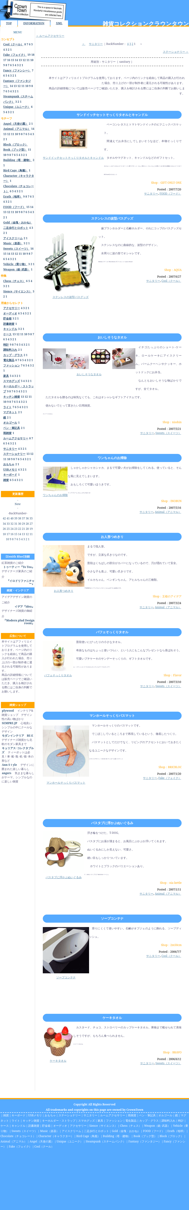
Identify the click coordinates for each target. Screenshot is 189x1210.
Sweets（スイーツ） (168, 433)
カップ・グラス (149, 1121)
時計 (181, 1121)
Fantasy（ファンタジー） (144, 1141)
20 (27, 529)
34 (4, 524)
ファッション (114, 1121)
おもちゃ (50, 1115)
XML (59, 23)
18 (32, 55)
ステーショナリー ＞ (176, 52)
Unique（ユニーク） (70, 1141)
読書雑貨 (33, 1126)
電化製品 (130, 1121)
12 (24, 60)
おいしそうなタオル (112, 337)
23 (15, 529)
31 (15, 524)
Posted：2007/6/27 (169, 277)
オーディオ (60, 1126)
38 (19, 518)
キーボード (18, 1115)
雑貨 (6, 1115)
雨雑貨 (132, 1115)
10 (32, 60)
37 (23, 518)
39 (15, 518)
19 (29, 55)
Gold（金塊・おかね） (126, 1131)
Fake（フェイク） (169, 778)
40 (11, 518)
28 (27, 524)
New (18, 504)
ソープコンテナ (112, 918)
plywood (8, 711)
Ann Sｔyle (9, 765)
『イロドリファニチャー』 (20, 582)
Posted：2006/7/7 (170, 952)
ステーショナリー (70, 1115)
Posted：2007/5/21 (169, 429)
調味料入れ (168, 1121)
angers (6, 773)
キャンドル (18, 1126)
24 (11, 529)
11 (28, 60)
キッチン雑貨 (31, 1121)
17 (4, 60)
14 (16, 60)
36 (27, 518)
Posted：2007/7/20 (169, 189)
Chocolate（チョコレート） (18, 1136)
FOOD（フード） (170, 193)
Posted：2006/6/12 (169, 1059)
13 (20, 60)
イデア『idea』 (24, 606)
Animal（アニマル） (168, 512)
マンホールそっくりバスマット (112, 715)
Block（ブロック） (171, 1136)
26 (4, 529)
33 (7, 524)
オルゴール (165, 1115)
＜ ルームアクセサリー (50, 36)
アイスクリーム (71, 1131)
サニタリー (96, 44)
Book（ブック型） (145, 1136)
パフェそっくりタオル (112, 632)
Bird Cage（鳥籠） (88, 1136)
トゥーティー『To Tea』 (18, 567)
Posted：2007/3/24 (169, 603)
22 (19, 529)
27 (31, 524)
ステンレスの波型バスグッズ (112, 218)
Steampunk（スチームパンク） (106, 1141)
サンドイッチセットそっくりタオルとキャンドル (112, 114)
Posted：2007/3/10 (169, 682)
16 (8, 60)
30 (19, 524)
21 (23, 529)
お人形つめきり (112, 536)
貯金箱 (46, 1126)
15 (12, 60)
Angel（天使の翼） (42, 1141)
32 (11, 524)
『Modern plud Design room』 (18, 621)
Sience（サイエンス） (103, 1126)
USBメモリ (35, 1115)
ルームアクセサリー (112, 1115)
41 (7, 518)
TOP (9, 23)
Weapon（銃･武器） (157, 1126)
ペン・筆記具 (147, 1115)
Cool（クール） (171, 281)
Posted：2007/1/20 (169, 774)
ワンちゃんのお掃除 (112, 458)
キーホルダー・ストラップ (58, 1121)
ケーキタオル (112, 1017)
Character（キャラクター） (56, 1136)
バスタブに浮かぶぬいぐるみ (112, 823)
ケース (4, 1126)
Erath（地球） (176, 1131)
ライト (16, 1121)
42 (4, 518)
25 (7, 529)
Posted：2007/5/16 (169, 508)
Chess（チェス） (130, 1126)
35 (31, 518)
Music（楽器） (49, 1131)
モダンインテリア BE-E (17, 736)
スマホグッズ (86, 1121)
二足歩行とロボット (96, 1131)
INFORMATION (33, 23)
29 (23, 524)
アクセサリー (78, 1126)
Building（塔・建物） (117, 1136)
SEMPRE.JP (9, 723)
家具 (100, 1121)
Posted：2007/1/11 (169, 889)
